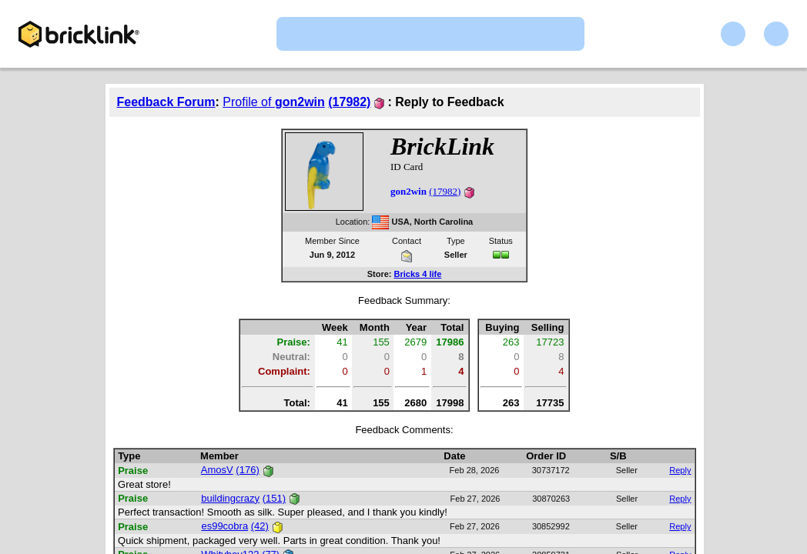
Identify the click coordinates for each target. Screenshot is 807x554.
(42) (260, 526)
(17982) (349, 101)
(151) (274, 498)
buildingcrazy (230, 498)
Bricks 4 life (418, 274)
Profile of (273, 101)
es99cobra (224, 526)
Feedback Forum (166, 101)
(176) (247, 470)
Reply (680, 470)
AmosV (217, 470)
